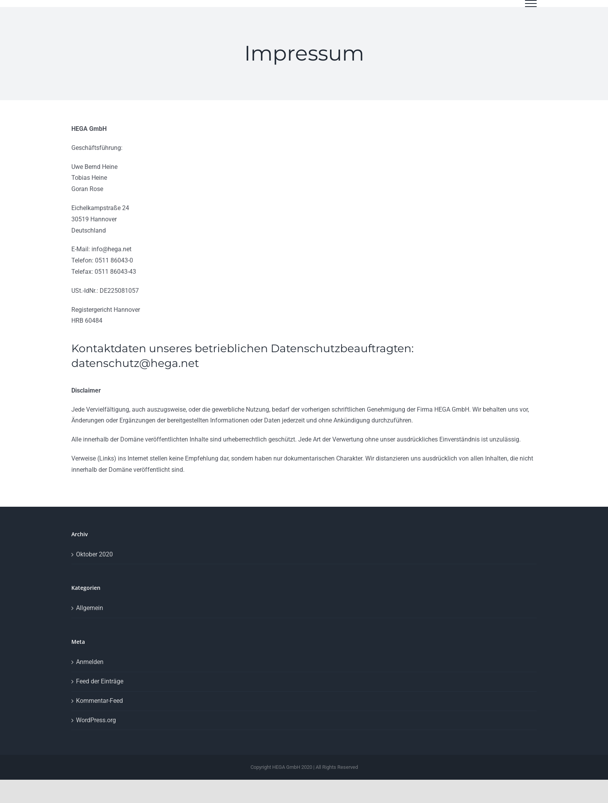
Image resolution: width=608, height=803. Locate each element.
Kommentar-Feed (99, 709)
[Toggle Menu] (531, 3)
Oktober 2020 (94, 563)
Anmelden (90, 670)
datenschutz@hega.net (135, 371)
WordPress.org (96, 728)
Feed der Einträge (99, 690)
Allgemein (89, 616)
